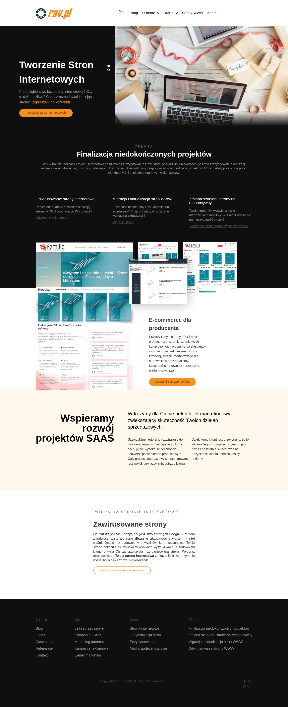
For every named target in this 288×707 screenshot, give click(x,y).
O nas (40, 635)
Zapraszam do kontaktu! (51, 102)
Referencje (44, 648)
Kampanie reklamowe (92, 648)
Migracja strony (123, 222)
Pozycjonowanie (142, 642)
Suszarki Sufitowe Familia (172, 381)
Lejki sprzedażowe (89, 628)
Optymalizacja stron (145, 635)
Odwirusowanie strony (51, 217)
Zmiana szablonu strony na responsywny (220, 635)
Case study (44, 642)
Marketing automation (92, 642)
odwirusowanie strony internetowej (122, 570)
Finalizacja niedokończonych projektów (218, 628)
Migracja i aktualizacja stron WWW (215, 642)
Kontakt (42, 655)
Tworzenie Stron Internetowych (46, 112)
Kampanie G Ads (88, 635)
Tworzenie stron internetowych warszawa (218, 226)
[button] (108, 66)
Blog (39, 628)
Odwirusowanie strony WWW (211, 648)
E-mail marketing (88, 655)
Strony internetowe (144, 628)
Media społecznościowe (148, 648)
